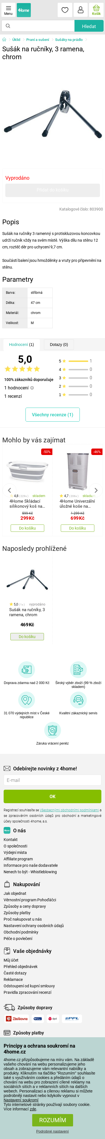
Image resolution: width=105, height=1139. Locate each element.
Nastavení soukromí (21, 1100)
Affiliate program (18, 859)
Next (96, 490)
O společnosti (15, 846)
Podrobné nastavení (52, 1131)
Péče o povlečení (18, 939)
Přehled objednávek (21, 967)
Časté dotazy (15, 973)
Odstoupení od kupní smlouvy (29, 986)
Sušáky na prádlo (69, 40)
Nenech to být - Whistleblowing (30, 872)
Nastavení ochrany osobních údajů (34, 926)
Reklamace (13, 980)
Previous (10, 490)
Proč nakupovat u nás (23, 919)
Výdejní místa (15, 853)
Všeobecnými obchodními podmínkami (69, 810)
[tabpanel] (52, 113)
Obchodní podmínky (21, 932)
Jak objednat (15, 893)
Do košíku (27, 528)
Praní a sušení (37, 40)
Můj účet (11, 960)
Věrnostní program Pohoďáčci (30, 900)
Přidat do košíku (53, 190)
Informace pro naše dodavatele (31, 865)
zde (33, 1109)
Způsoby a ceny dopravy (25, 906)
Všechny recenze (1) (52, 414)
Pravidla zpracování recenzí (27, 992)
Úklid (16, 40)
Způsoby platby (17, 913)
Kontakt (11, 840)
